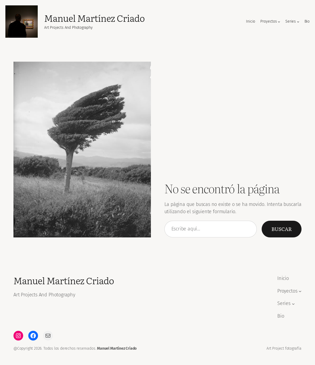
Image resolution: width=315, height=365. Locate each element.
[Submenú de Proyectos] (279, 21)
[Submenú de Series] (298, 21)
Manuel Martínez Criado (94, 18)
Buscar (281, 229)
